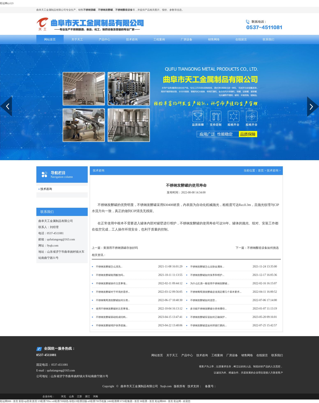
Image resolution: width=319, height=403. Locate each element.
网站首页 (50, 39)
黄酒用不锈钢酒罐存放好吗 (120, 247)
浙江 (87, 396)
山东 (71, 396)
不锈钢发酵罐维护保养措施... (111, 325)
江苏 (79, 396)
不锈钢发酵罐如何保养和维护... (207, 275)
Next (309, 97)
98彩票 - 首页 (147, 401)
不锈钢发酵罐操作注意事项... (111, 283)
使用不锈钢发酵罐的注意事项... (113, 308)
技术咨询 (132, 39)
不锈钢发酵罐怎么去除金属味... (207, 266)
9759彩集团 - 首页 (129, 401)
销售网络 (214, 39)
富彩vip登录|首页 (28, 401)
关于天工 (77, 39)
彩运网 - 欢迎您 (182, 401)
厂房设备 (186, 39)
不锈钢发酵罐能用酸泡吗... (110, 275)
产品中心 (104, 39)
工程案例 (159, 39)
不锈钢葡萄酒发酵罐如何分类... (113, 300)
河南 (95, 396)
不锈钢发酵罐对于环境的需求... (113, 291)
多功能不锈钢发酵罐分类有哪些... (208, 308)
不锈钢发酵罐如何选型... (203, 300)
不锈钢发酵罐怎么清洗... (109, 266)
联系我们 (268, 39)
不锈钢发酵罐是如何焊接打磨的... (208, 325)
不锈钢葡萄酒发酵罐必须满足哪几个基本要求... (215, 291)
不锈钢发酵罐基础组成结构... (111, 317)
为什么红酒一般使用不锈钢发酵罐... (209, 283)
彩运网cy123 (6, 3)
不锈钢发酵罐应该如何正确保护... (208, 317)
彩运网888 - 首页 (9, 401)
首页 (261, 170)
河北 (63, 396)
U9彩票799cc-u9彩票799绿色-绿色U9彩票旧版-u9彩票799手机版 (72, 401)
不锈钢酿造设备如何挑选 (263, 247)
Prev (2, 97)
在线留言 (241, 39)
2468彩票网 (113, 401)
